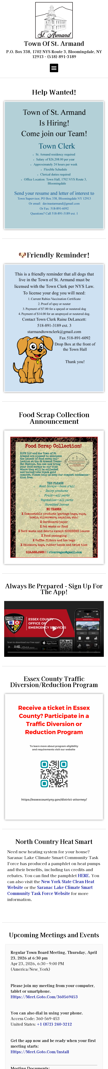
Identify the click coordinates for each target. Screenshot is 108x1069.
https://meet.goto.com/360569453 (44, 996)
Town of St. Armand (54, 43)
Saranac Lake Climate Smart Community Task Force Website (50, 890)
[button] (54, 68)
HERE (83, 875)
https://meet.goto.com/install (40, 1051)
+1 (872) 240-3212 (54, 1024)
